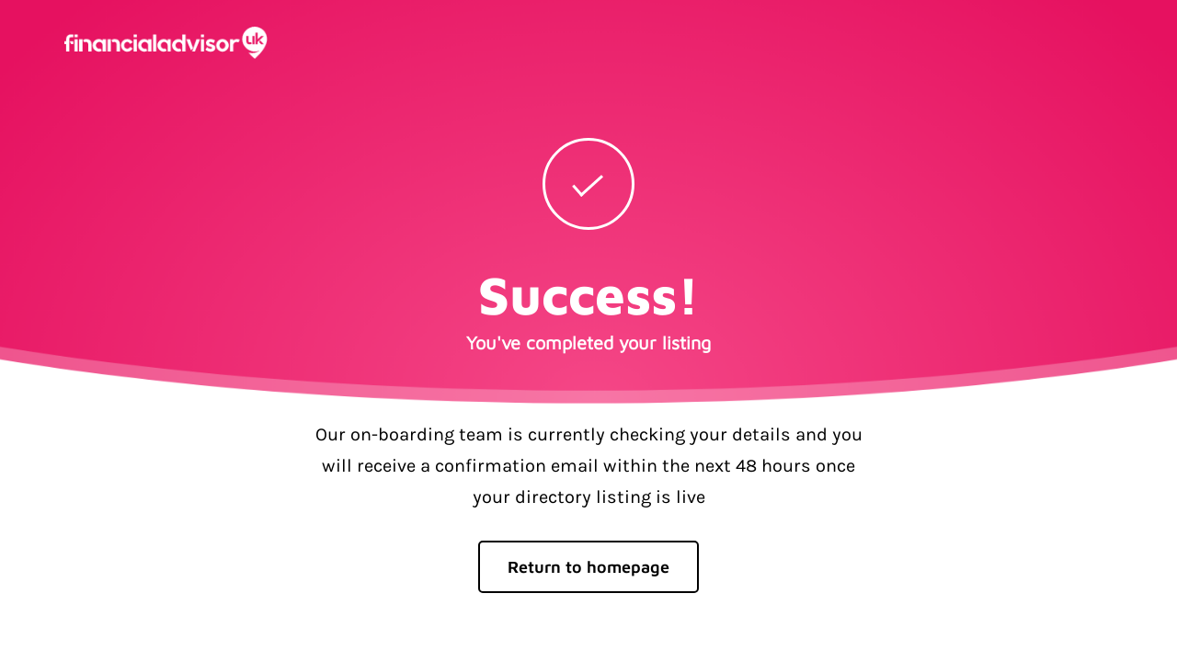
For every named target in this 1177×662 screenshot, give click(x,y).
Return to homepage (588, 566)
